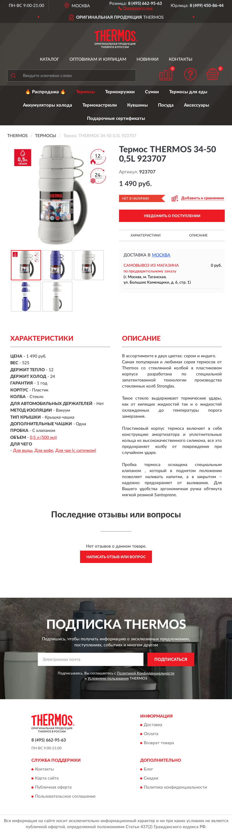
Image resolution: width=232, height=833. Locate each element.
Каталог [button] (49, 59)
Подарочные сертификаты (116, 118)
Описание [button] (198, 235)
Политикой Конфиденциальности (145, 673)
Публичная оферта (53, 787)
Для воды (22, 451)
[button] (135, 8)
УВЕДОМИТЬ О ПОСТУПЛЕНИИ (172, 216)
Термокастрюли (99, 105)
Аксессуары (196, 105)
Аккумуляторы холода (47, 105)
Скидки (151, 778)
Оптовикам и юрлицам (97, 59)
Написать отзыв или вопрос (116, 557)
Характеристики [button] (145, 235)
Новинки (148, 59)
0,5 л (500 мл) (43, 438)
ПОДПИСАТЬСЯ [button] (170, 660)
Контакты (180, 59)
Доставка (153, 725)
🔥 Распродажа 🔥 (45, 92)
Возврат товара (159, 743)
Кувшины (137, 105)
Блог (148, 769)
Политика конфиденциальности (175, 787)
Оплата (151, 734)
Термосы (85, 92)
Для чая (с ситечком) (75, 451)
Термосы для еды (188, 92)
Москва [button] (161, 255)
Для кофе (43, 451)
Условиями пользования (108, 678)
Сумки (152, 92)
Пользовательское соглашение (65, 796)
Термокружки (120, 92)
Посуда (166, 105)
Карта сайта (47, 778)
